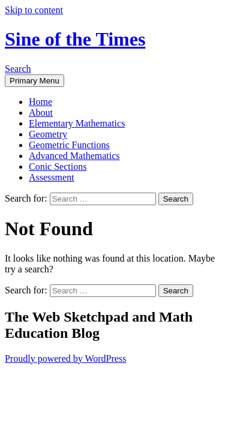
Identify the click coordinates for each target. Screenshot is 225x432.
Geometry (48, 134)
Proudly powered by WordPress (65, 358)
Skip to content (34, 10)
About (41, 112)
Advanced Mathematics (74, 156)
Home (40, 102)
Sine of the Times (75, 39)
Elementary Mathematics (77, 123)
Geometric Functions (69, 145)
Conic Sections (57, 166)
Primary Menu (34, 80)
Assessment (51, 177)
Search (18, 69)
